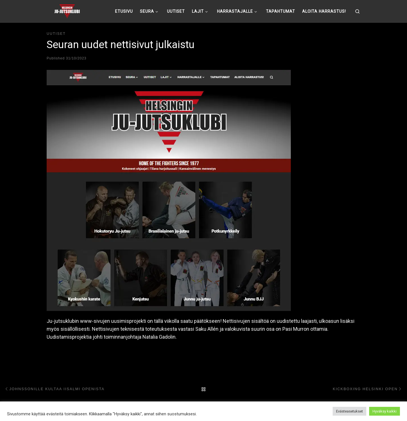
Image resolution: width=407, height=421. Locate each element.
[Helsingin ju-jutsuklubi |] (67, 10)
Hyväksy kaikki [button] (385, 411)
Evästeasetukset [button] (349, 411)
